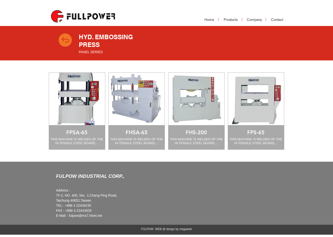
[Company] (254, 19)
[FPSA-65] (77, 132)
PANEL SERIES (91, 52)
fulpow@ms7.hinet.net (85, 216)
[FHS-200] (196, 132)
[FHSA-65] (136, 132)
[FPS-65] (256, 132)
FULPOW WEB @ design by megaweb (166, 229)
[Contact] (277, 19)
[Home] (209, 19)
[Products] (230, 19)
